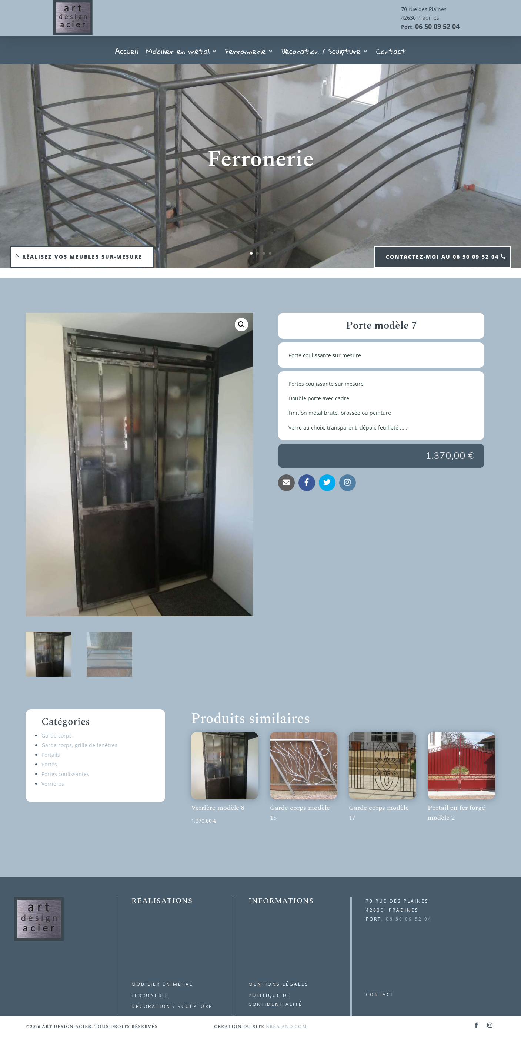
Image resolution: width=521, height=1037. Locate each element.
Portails (50, 754)
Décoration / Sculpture (321, 54)
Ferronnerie (245, 54)
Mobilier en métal (178, 54)
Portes (49, 764)
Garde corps (56, 735)
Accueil (126, 54)
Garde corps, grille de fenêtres (79, 745)
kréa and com (286, 1026)
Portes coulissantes (65, 774)
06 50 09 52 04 (437, 26)
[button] (241, 324)
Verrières (52, 783)
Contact (391, 54)
